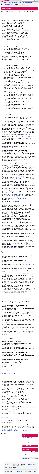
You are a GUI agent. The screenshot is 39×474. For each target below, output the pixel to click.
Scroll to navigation (7, 8)
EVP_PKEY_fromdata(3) (7, 147)
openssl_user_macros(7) (8, 60)
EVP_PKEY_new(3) (6, 373)
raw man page (26, 442)
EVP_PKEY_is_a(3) (30, 264)
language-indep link (27, 437)
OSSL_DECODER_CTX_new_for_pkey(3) (11, 162)
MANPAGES (6, 0)
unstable (24, 456)
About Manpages (12, 2)
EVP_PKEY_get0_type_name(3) (14, 270)
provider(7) (5, 124)
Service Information (27, 2)
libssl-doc (13, 4)
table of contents (27, 445)
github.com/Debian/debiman (18, 471)
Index (5, 2)
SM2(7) (25, 313)
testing (24, 454)
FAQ (20, 2)
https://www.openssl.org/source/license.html (14, 430)
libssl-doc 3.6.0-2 (31, 464)
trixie (23, 451)
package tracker (26, 440)
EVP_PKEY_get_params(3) (22, 176)
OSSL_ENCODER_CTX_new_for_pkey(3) (24, 178)
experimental (7, 4)
